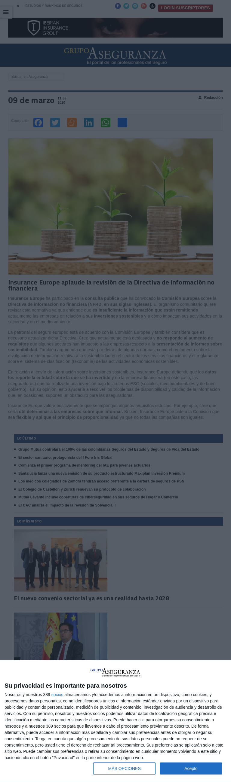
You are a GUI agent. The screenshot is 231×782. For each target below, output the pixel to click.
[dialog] (115, 721)
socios (57, 694)
